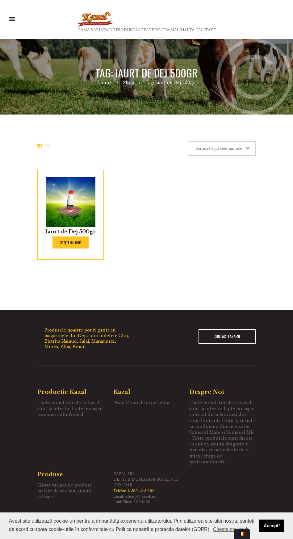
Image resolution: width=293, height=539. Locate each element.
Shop (128, 82)
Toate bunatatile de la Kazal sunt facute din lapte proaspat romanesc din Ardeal (70, 408)
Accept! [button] (272, 525)
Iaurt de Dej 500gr (70, 231)
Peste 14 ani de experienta (141, 402)
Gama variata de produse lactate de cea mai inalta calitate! (64, 490)
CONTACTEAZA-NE (227, 336)
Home (105, 82)
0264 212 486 (141, 490)
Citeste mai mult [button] (231, 529)
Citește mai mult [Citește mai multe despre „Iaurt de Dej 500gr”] (71, 242)
